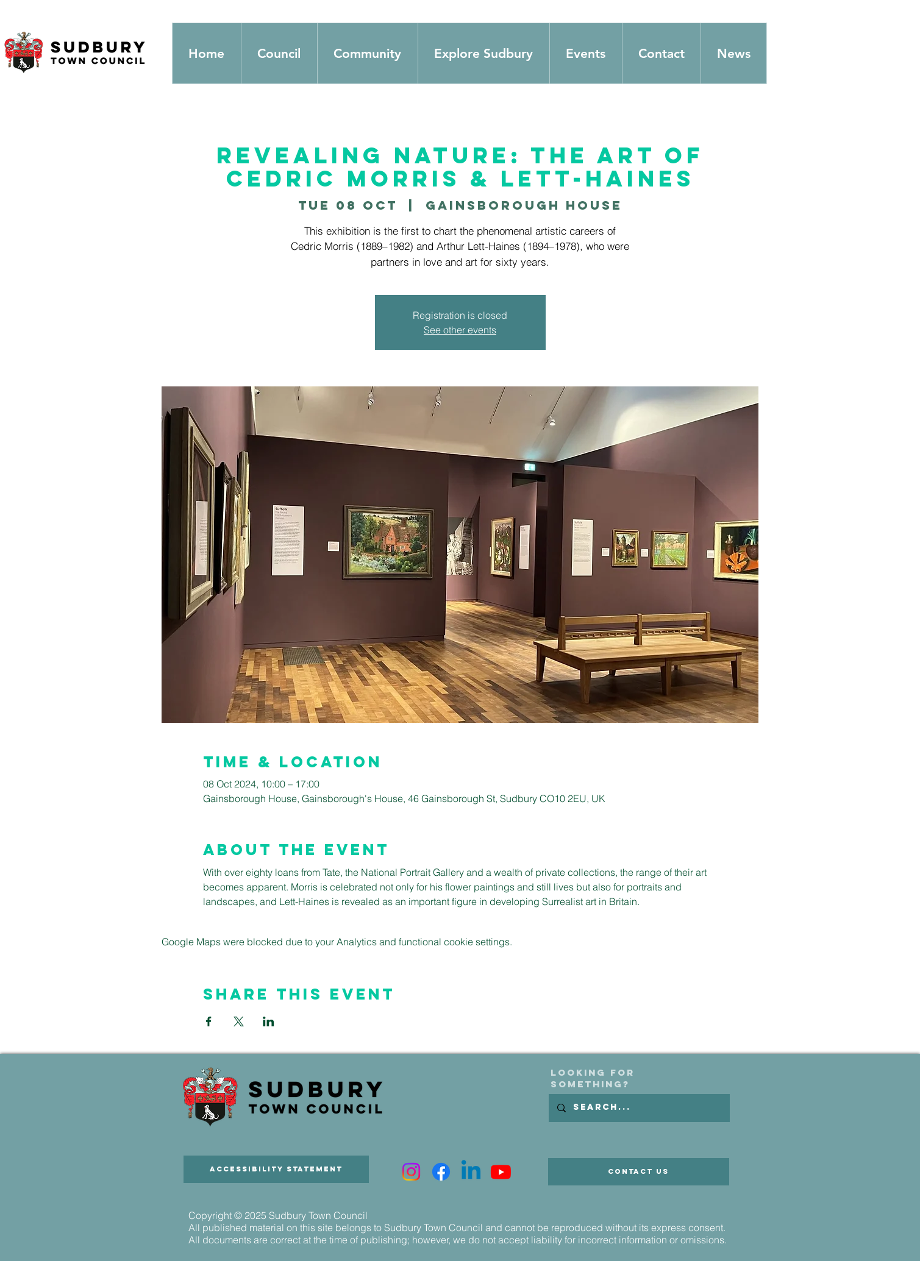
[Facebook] (441, 1172)
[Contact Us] (638, 1171)
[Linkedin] (471, 1172)
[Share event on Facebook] (209, 1021)
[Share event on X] (238, 1021)
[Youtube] (501, 1172)
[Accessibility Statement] (276, 1169)
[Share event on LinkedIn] (268, 1021)
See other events (460, 330)
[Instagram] (411, 1172)
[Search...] (638, 1108)
